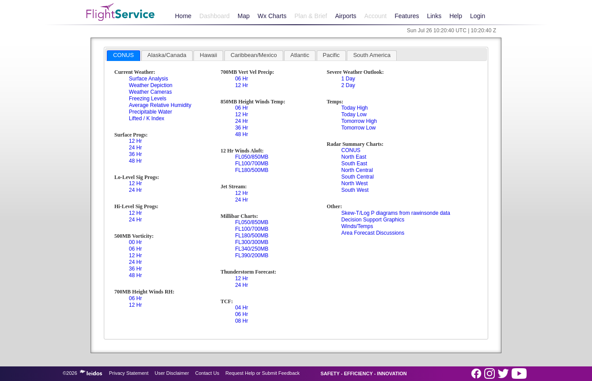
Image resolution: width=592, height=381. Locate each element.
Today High (354, 108)
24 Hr (135, 148)
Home (183, 15)
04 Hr (241, 308)
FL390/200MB (251, 255)
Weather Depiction (151, 85)
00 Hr (135, 242)
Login (477, 15)
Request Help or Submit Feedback (262, 373)
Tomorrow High (359, 121)
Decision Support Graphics (372, 220)
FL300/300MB (251, 242)
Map (244, 15)
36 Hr (135, 154)
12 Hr (135, 141)
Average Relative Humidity (160, 105)
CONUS (350, 150)
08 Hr (241, 321)
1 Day (348, 79)
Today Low (353, 114)
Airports (345, 15)
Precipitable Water (150, 112)
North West (354, 183)
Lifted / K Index (146, 118)
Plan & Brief (310, 15)
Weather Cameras (150, 92)
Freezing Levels (148, 98)
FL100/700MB (251, 163)
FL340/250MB (251, 249)
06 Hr (135, 249)
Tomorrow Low (358, 128)
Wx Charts (272, 15)
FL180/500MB (251, 170)
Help (455, 15)
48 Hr (135, 161)
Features (407, 15)
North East (353, 157)
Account (375, 15)
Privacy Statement (128, 373)
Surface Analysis (148, 79)
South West (354, 190)
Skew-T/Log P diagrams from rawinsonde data (395, 213)
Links (434, 15)
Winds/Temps (357, 226)
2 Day (348, 85)
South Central (357, 177)
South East (354, 163)
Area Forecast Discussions (372, 233)
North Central (356, 170)
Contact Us (207, 373)
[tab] (123, 55)
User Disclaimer (172, 373)
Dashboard (214, 15)
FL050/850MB (251, 157)
